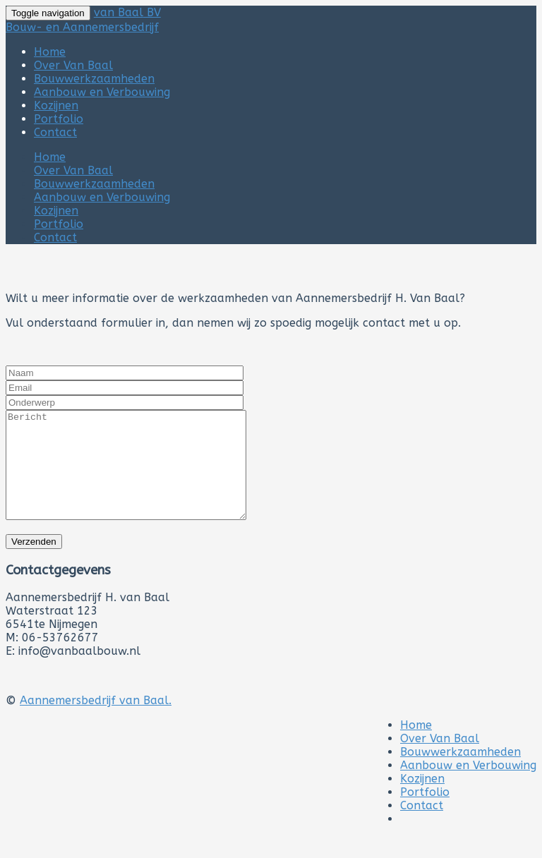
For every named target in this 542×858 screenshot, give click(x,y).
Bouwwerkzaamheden (94, 78)
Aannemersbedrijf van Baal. (95, 721)
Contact (55, 132)
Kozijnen (56, 105)
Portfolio (58, 119)
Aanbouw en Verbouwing (102, 92)
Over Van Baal (73, 65)
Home (50, 52)
